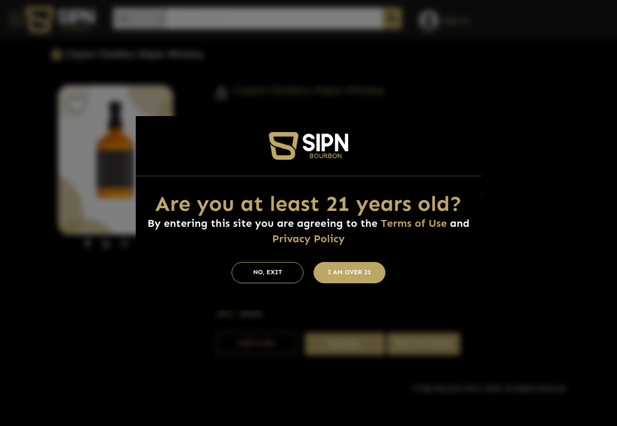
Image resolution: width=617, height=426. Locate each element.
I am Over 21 (350, 272)
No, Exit (267, 272)
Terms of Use (414, 223)
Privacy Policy (308, 238)
